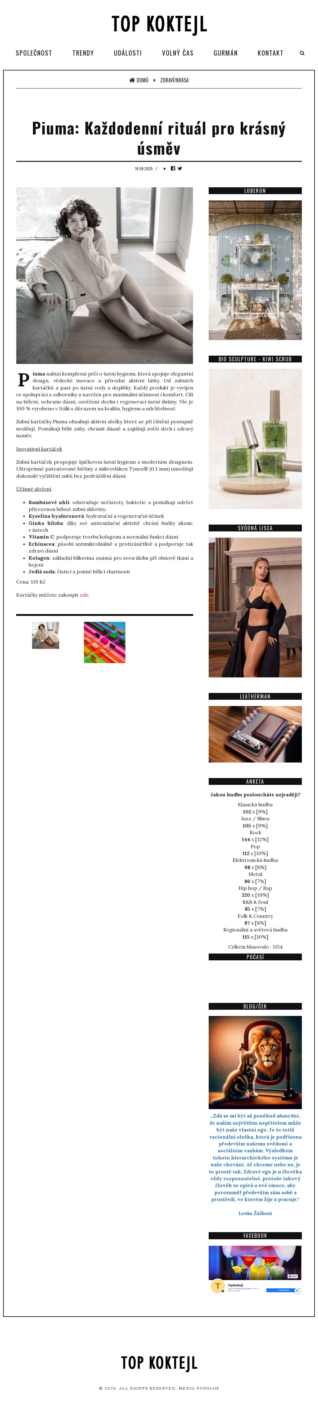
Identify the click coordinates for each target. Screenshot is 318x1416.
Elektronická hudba (255, 860)
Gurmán (226, 52)
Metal (255, 874)
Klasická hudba (255, 804)
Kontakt (271, 52)
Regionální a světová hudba (255, 930)
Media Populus (199, 1388)
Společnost (34, 52)
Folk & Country (255, 916)
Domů (138, 80)
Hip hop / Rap (255, 888)
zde (84, 595)
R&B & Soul (255, 902)
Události (128, 52)
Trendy (83, 52)
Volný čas (178, 52)
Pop (255, 846)
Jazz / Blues (255, 818)
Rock (255, 832)
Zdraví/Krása (174, 80)
